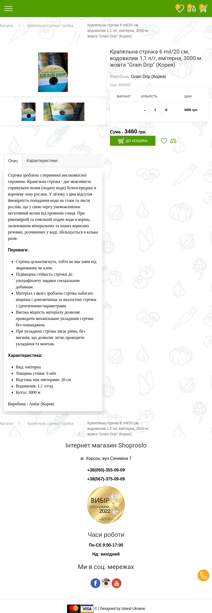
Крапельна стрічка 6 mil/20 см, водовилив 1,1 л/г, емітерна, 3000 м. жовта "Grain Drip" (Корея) (118, 30)
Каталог (6, 25)
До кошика (133, 141)
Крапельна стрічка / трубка (50, 25)
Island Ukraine (133, 608)
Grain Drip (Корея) (148, 76)
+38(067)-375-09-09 (106, 479)
